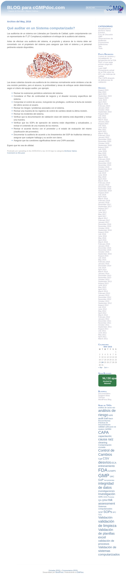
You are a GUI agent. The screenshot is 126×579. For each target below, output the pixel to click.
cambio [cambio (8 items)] (108, 429)
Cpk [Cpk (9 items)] (100, 459)
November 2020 (104, 141)
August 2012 (103, 305)
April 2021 (102, 132)
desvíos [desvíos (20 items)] (104, 462)
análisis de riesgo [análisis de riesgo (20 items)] (107, 413)
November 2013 (104, 277)
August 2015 (103, 256)
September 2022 (105, 112)
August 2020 (103, 147)
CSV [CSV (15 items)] (106, 458)
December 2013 (104, 276)
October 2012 (103, 301)
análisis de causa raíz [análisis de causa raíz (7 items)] (106, 408)
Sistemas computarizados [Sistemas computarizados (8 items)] (105, 507)
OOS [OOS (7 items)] (105, 497)
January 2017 (103, 222)
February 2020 (104, 159)
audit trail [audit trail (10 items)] (103, 418)
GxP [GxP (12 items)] (101, 479)
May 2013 (102, 287)
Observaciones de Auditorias (105, 39)
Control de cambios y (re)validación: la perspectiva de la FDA (107, 58)
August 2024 (103, 90)
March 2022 (103, 120)
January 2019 (103, 185)
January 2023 (103, 108)
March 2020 (103, 157)
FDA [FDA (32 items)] (103, 470)
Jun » (106, 367)
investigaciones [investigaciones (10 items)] (106, 491)
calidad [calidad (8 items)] (101, 427)
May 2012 (102, 311)
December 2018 (104, 187)
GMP (100, 36)
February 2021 (104, 135)
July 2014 (102, 268)
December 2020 (104, 139)
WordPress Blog (104, 399)
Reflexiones (103, 44)
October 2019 (103, 167)
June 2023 (102, 100)
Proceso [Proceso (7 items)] (111, 497)
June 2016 (102, 236)
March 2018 (103, 199)
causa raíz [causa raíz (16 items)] (105, 439)
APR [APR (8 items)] (111, 415)
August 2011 (103, 329)
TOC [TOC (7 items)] (100, 515)
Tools (100, 48)
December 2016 (104, 224)
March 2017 (103, 218)
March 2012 (103, 315)
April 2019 (102, 179)
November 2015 (104, 250)
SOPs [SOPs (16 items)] (107, 512)
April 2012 (102, 313)
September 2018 (105, 191)
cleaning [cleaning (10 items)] (102, 442)
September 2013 (105, 281)
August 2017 (103, 208)
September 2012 (105, 303)
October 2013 (103, 279)
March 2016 (103, 242)
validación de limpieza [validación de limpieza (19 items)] (107, 523)
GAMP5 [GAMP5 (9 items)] (112, 471)
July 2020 (102, 149)
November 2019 (104, 165)
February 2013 (104, 293)
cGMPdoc (80, 572)
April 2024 (102, 94)
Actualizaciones (104, 29)
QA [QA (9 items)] (99, 500)
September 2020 (105, 145)
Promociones (103, 42)
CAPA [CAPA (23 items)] (103, 432)
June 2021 (102, 128)
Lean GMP (102, 68)
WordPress (59, 572)
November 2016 (104, 226)
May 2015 (102, 260)
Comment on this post (16, 153)
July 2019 (102, 173)
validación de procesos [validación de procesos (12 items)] (106, 542)
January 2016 (103, 246)
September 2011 (105, 327)
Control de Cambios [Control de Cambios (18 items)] (106, 452)
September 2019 (105, 169)
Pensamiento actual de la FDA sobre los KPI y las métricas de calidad (106, 73)
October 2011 (103, 325)
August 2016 (103, 232)
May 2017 (102, 214)
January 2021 (103, 137)
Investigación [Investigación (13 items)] (106, 494)
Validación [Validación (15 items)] (105, 517)
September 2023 (105, 96)
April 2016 (102, 240)
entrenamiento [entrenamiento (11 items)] (106, 466)
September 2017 (105, 206)
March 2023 (103, 104)
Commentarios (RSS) (70, 570)
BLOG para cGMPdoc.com (36, 7)
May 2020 (102, 153)
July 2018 (102, 195)
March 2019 (103, 181)
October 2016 (103, 228)
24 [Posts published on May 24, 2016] (102, 362)
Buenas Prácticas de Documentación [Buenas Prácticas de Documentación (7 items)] (104, 423)
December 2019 (104, 163)
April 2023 (102, 102)
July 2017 (102, 210)
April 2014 (102, 270)
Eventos (101, 33)
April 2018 (102, 197)
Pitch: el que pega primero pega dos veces (105, 64)
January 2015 (103, 264)
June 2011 (102, 333)
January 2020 (103, 161)
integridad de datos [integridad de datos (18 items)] (106, 486)
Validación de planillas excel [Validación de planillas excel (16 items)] (106, 533)
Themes (101, 397)
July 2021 (102, 126)
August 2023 (103, 98)
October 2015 (103, 252)
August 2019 (103, 171)
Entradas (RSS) (54, 570)
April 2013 (102, 289)
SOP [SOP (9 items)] (100, 512)
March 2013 (103, 291)
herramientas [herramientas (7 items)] (109, 480)
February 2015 (104, 262)
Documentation (104, 394)
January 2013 (103, 295)
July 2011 (102, 331)
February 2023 (104, 106)
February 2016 (104, 244)
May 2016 (102, 238)
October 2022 (103, 110)
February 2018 (104, 201)
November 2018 (104, 189)
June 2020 (102, 151)
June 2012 (102, 309)
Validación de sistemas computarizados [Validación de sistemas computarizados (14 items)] (109, 550)
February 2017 (104, 220)
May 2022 (102, 118)
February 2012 (104, 317)
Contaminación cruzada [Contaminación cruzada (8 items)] (105, 446)
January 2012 (103, 319)
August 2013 (103, 283)
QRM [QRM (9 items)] (104, 500)
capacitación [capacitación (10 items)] (105, 436)
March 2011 (103, 339)
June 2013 (102, 285)
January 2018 (103, 203)
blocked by (108, 380)
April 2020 (102, 155)
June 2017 (102, 212)
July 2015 (102, 258)
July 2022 (102, 116)
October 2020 (103, 143)
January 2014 (103, 274)
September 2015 (105, 254)
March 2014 (103, 272)
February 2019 (104, 183)
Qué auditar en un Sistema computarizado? (41, 28)
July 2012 (102, 307)
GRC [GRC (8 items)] (112, 476)
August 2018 (103, 193)
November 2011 (104, 323)
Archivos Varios (70, 151)
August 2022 (103, 114)
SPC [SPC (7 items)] (114, 512)
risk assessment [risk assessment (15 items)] (106, 501)
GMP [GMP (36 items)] (103, 475)
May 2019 (102, 177)
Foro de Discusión (105, 35)
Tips (100, 46)
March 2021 (103, 133)
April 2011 (102, 337)
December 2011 (104, 321)
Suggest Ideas (104, 396)
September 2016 (105, 230)
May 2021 (102, 130)
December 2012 (104, 297)
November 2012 (104, 299)
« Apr (100, 367)
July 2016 (102, 234)
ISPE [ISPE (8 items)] (100, 497)
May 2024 (102, 92)
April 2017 (102, 216)
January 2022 (103, 122)
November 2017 (104, 204)
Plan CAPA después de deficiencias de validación (106, 80)
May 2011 (102, 335)
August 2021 (103, 124)
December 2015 (104, 248)
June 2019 (102, 175)
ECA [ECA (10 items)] (114, 462)
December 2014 (104, 266)
